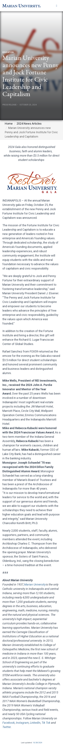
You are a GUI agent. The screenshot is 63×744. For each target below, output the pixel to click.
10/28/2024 (37, 743)
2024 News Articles (29, 123)
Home (9, 123)
